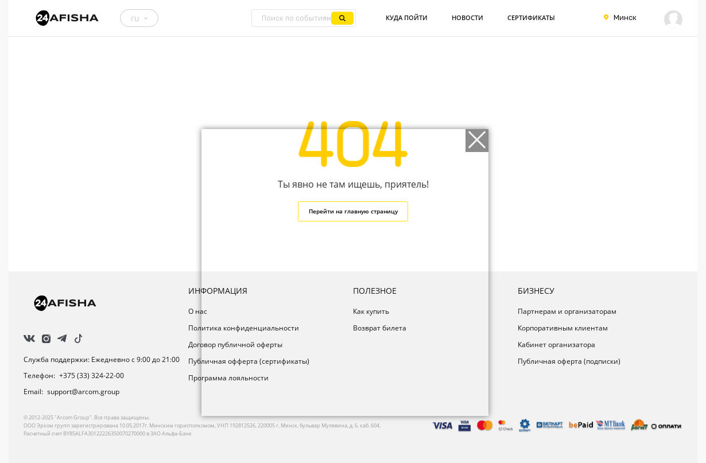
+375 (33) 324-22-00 (91, 375)
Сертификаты (531, 18)
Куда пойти (407, 18)
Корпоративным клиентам (563, 328)
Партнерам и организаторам (567, 311)
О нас (197, 311)
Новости (467, 18)
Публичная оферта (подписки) (569, 361)
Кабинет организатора (556, 344)
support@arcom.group (83, 391)
